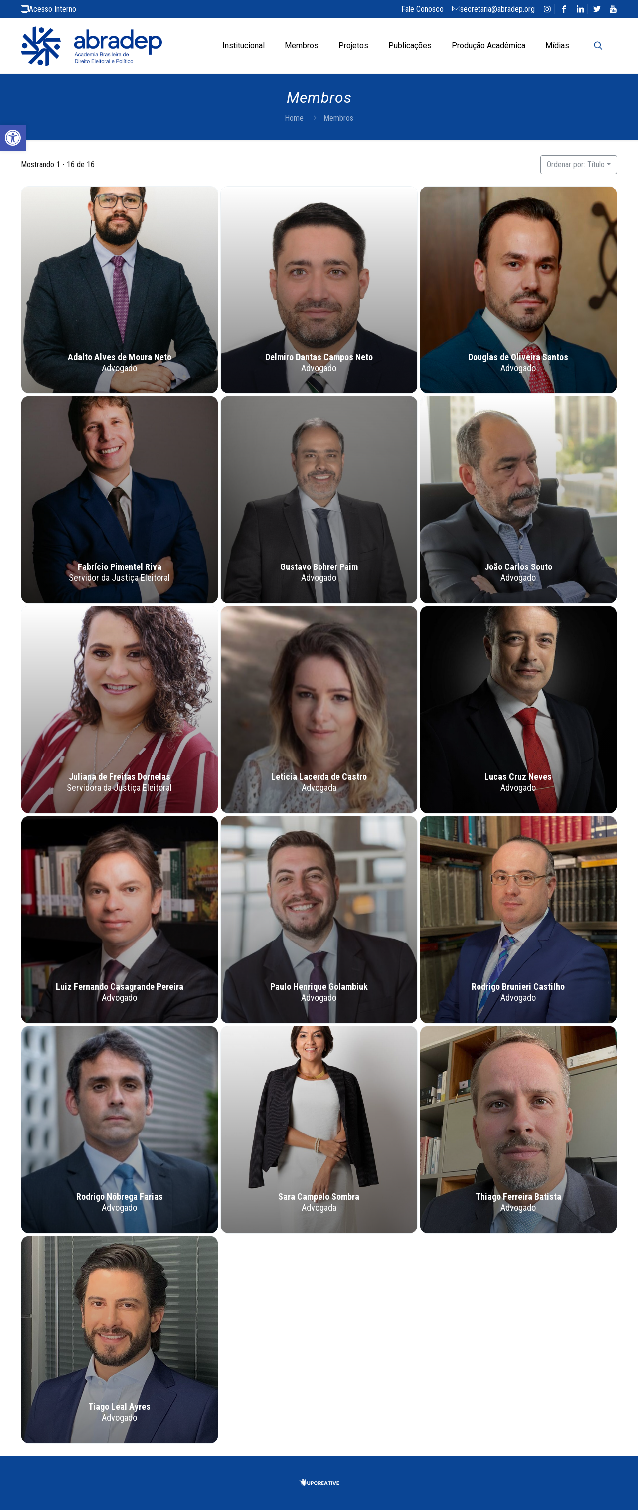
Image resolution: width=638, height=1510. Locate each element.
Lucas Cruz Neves (518, 777)
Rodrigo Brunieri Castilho (518, 987)
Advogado (120, 368)
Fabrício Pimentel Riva (119, 567)
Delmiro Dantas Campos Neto (319, 357)
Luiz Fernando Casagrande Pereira (119, 987)
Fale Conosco (422, 9)
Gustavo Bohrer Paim (319, 567)
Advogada (319, 788)
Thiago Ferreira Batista (518, 1197)
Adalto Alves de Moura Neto (119, 357)
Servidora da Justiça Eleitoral (119, 788)
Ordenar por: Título (576, 164)
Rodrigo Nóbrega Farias (119, 1197)
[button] (13, 138)
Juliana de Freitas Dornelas (119, 777)
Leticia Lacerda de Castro (319, 777)
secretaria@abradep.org (493, 9)
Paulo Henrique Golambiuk (319, 987)
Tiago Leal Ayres (120, 1407)
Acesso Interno (48, 9)
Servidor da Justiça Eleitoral (119, 578)
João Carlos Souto (518, 567)
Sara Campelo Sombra (318, 1197)
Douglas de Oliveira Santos (518, 357)
